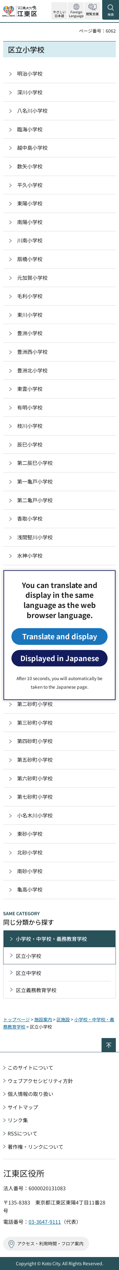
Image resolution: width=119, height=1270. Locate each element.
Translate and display (59, 636)
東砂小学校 (30, 833)
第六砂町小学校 (35, 778)
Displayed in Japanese (59, 658)
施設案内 (43, 1019)
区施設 (63, 1019)
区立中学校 (28, 973)
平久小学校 (30, 185)
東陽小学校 (30, 203)
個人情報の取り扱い (30, 1094)
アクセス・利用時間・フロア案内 (50, 1243)
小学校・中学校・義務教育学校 (51, 938)
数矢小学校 (30, 166)
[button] (76, 11)
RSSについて (22, 1133)
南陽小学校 (30, 222)
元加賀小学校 (32, 277)
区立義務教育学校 (36, 990)
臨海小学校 (30, 129)
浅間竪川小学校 (35, 537)
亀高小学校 (30, 889)
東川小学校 (30, 314)
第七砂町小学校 (35, 796)
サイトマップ (23, 1107)
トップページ (16, 1019)
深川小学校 (30, 92)
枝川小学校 (30, 425)
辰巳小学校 (30, 444)
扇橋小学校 (30, 259)
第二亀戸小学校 (35, 500)
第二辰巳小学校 (35, 462)
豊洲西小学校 (32, 351)
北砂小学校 (30, 852)
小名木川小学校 (35, 815)
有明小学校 (30, 407)
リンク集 (18, 1120)
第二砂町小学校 (35, 704)
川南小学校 (30, 240)
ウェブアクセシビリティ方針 (40, 1081)
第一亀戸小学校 (35, 481)
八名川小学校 (32, 110)
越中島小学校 (32, 147)
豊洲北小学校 (32, 370)
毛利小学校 (30, 296)
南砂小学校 (30, 871)
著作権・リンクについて (35, 1146)
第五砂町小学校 (35, 759)
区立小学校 (28, 956)
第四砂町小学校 (35, 741)
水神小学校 (30, 555)
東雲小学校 (30, 388)
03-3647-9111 (45, 1221)
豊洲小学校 (30, 333)
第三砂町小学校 (35, 722)
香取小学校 (30, 518)
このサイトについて (30, 1067)
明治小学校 (30, 73)
